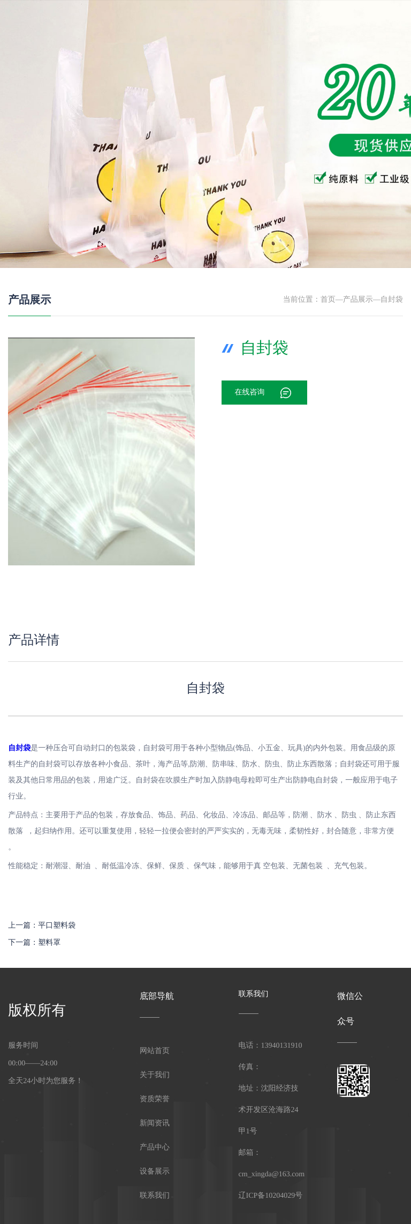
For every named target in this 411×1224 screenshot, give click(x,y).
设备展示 (236, 24)
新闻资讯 (304, 24)
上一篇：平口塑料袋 (41, 926)
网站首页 (167, 24)
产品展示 (29, 300)
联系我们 (374, 24)
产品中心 (270, 24)
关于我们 (202, 24)
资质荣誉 (339, 24)
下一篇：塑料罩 (34, 943)
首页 (328, 300)
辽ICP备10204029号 (271, 1196)
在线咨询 (249, 393)
